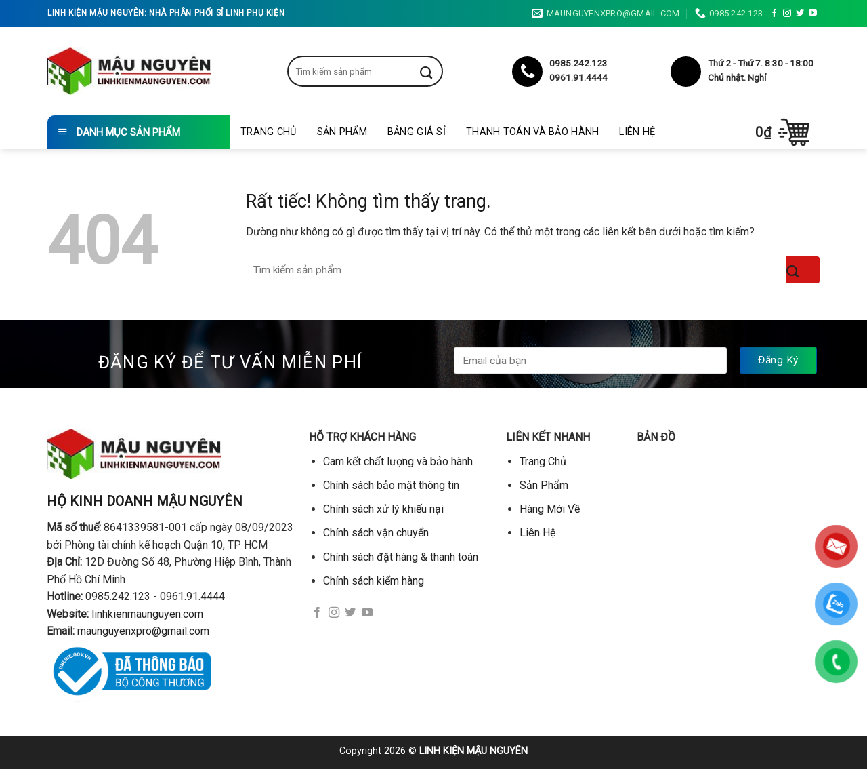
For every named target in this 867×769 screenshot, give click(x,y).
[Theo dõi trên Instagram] (787, 13)
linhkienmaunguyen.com (147, 614)
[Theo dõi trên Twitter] (800, 13)
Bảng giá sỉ (416, 132)
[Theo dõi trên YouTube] (813, 13)
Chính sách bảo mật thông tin (391, 485)
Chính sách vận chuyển (376, 532)
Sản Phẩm (342, 132)
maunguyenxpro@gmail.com (143, 631)
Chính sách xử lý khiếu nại (383, 508)
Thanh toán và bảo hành (532, 132)
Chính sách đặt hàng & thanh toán (400, 557)
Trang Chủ (268, 132)
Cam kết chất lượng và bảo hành (398, 461)
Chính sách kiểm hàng (373, 580)
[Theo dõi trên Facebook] (774, 13)
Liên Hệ (637, 132)
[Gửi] (436, 71)
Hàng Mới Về (550, 508)
